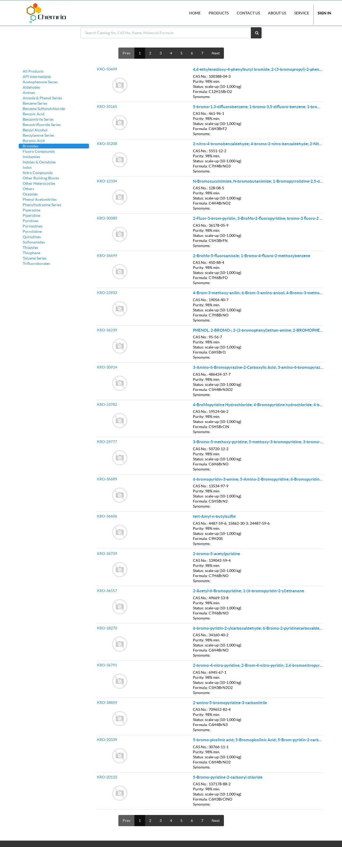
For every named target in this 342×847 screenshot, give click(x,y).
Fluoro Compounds (39, 151)
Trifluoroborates (36, 263)
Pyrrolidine (32, 231)
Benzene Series (35, 103)
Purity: (198, 81)
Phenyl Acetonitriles (40, 199)
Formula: (200, 91)
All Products (33, 71)
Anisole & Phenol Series (42, 98)
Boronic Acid (34, 141)
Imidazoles (31, 157)
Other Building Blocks (41, 178)
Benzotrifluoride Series (42, 125)
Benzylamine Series (38, 135)
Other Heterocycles (39, 183)
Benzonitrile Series (38, 119)
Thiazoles (30, 247)
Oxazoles (30, 194)
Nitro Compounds (38, 173)
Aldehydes (31, 87)
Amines (29, 93)
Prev (126, 53)
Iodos (27, 167)
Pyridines (30, 221)
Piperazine (31, 210)
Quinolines (32, 237)
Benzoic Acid (33, 114)
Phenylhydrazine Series (42, 205)
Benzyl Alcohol (35, 130)
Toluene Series (34, 258)
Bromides (30, 146)
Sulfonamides (34, 242)
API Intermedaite (37, 76)
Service (301, 13)
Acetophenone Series (40, 82)
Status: (198, 86)
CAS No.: (200, 76)
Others (28, 189)
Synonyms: (202, 97)
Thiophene (31, 253)
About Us (277, 13)
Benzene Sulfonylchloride (44, 109)
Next (216, 53)
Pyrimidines (32, 226)
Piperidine (31, 215)
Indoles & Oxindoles (39, 162)
